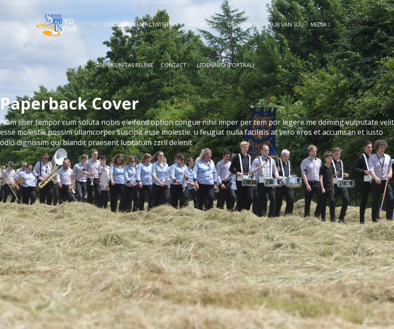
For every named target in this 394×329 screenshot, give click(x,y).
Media (319, 24)
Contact (173, 65)
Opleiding (241, 24)
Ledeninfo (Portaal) (225, 65)
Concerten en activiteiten (141, 24)
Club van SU (283, 24)
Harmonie (203, 24)
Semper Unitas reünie (124, 65)
